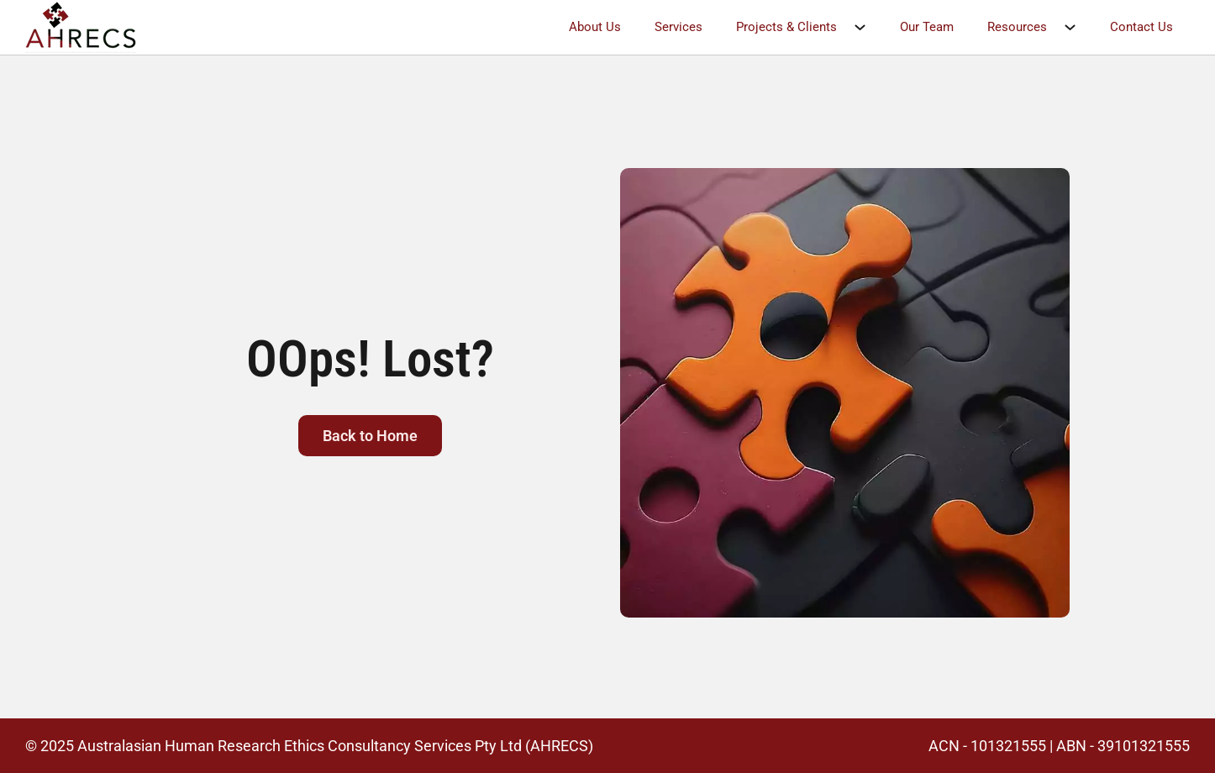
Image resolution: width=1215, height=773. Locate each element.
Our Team (927, 26)
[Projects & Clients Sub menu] (868, 27)
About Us (595, 26)
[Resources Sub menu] (1078, 27)
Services (678, 26)
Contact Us (1141, 26)
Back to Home (370, 435)
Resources (1017, 26)
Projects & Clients (786, 26)
